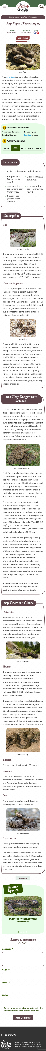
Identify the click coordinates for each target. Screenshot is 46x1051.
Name (6, 969)
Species (17, 17)
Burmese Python (23, 920)
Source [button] (22, 878)
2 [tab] (21, 931)
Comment (7, 948)
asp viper (10, 77)
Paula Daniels (12, 32)
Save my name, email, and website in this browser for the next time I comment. (23, 1009)
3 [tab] (24, 931)
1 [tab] (18, 931)
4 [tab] (27, 931)
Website (6, 995)
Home (11, 17)
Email (6, 982)
